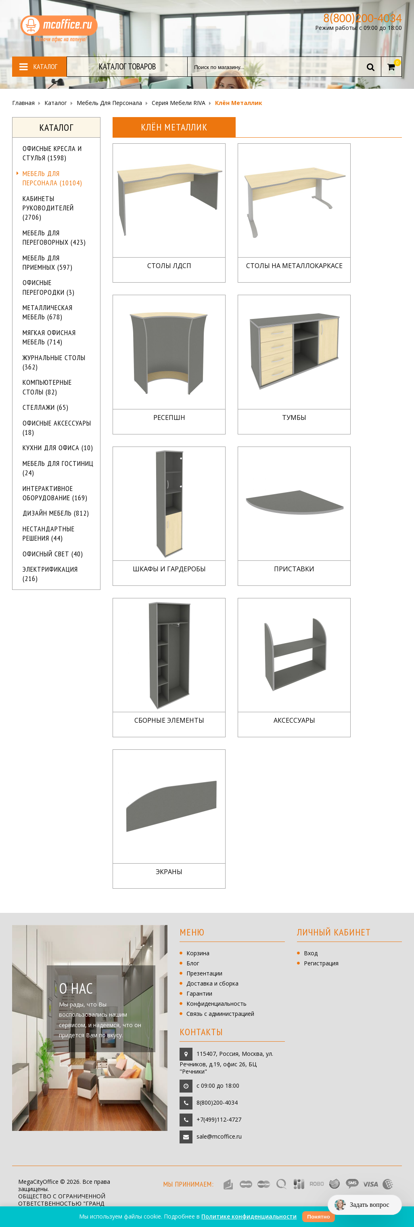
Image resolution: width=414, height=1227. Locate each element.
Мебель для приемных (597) (48, 262)
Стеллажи (46, 407)
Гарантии (199, 993)
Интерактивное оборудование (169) (55, 493)
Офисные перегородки (49, 287)
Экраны (169, 872)
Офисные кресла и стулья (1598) (52, 153)
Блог (192, 963)
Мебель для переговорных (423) (54, 237)
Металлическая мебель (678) (48, 312)
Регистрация (321, 963)
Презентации (204, 973)
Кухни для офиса (58, 447)
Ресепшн (169, 417)
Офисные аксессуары (57, 427)
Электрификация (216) (50, 573)
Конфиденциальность (216, 1003)
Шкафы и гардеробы (169, 569)
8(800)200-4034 (217, 1102)
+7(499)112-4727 (219, 1119)
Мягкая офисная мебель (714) (49, 337)
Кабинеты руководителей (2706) (48, 208)
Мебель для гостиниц (58, 468)
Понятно (318, 1217)
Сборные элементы (169, 720)
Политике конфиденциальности (249, 1216)
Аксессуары (294, 720)
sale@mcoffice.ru (219, 1136)
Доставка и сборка (212, 983)
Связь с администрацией (220, 1013)
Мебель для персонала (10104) (52, 178)
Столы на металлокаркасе (294, 266)
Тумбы (294, 417)
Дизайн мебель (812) (56, 513)
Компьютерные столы (47, 387)
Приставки (294, 569)
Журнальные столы (54, 362)
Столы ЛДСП (169, 266)
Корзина (197, 953)
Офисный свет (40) (53, 553)
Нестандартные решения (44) (49, 533)
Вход (311, 953)
